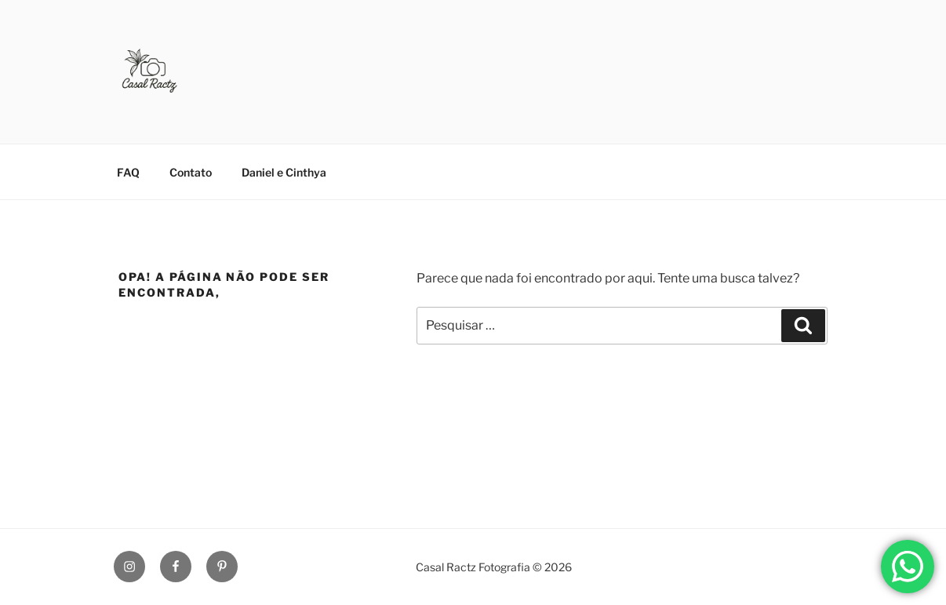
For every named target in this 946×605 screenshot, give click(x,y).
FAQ (128, 172)
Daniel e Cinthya (284, 172)
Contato (190, 172)
